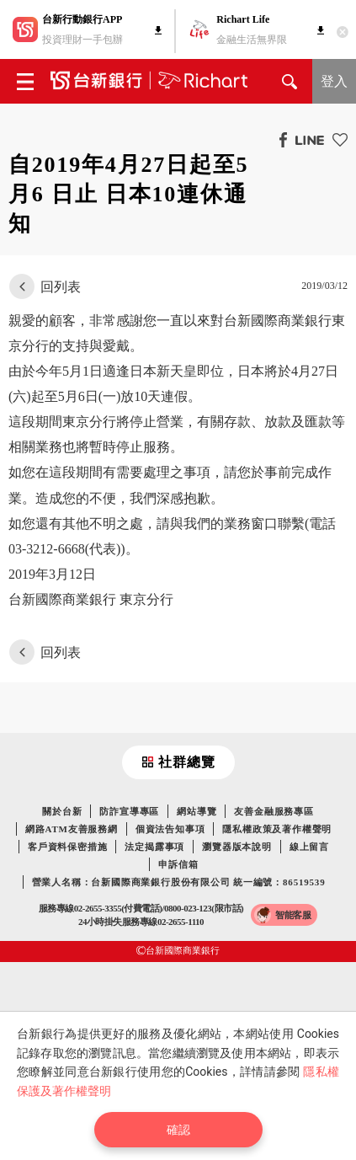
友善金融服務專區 (273, 811)
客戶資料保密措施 (67, 847)
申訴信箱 (178, 864)
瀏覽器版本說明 (237, 847)
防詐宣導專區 (129, 811)
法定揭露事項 (154, 847)
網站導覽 (196, 811)
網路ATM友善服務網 (71, 829)
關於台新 (62, 811)
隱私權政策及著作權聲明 (277, 829)
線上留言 (309, 847)
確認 (178, 1129)
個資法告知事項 (170, 829)
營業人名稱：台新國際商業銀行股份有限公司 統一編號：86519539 (179, 882)
